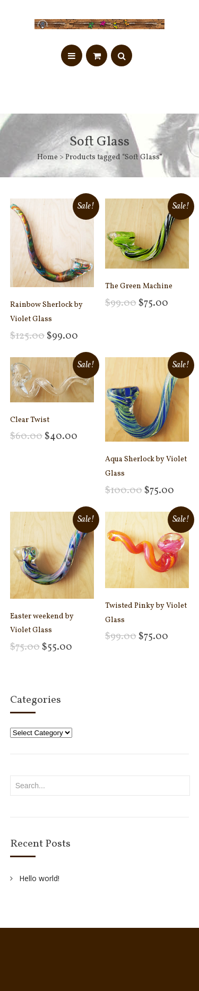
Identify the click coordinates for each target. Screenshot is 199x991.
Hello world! (39, 878)
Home (47, 157)
